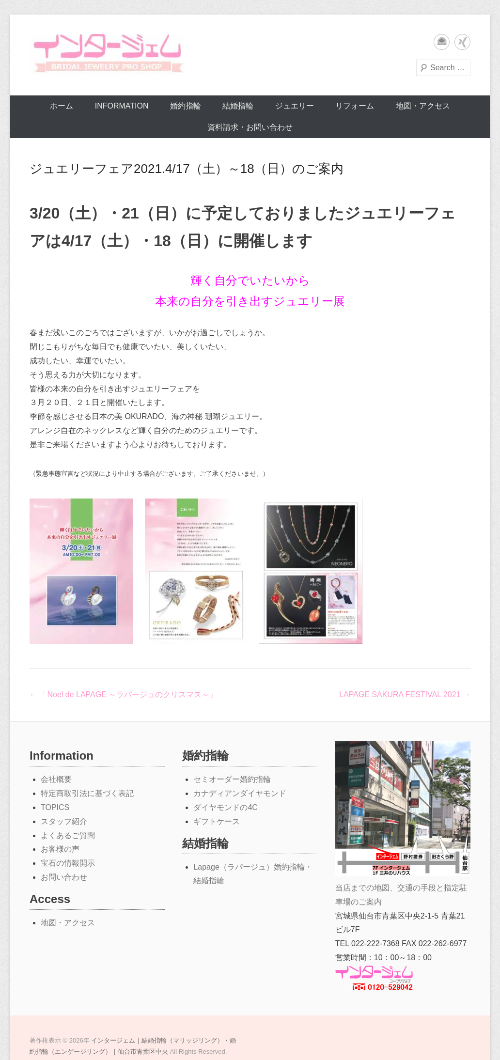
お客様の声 (60, 849)
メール (442, 42)
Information (122, 106)
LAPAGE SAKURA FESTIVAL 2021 (404, 694)
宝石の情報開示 (68, 863)
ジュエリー (294, 106)
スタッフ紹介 (64, 821)
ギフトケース (216, 821)
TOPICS (55, 807)
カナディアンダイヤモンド (239, 793)
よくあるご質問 (68, 835)
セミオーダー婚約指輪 (232, 779)
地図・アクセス (423, 106)
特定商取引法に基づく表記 (87, 793)
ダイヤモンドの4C (225, 807)
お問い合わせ (64, 877)
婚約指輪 (185, 106)
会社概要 (56, 779)
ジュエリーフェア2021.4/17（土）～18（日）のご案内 (187, 168)
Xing (462, 42)
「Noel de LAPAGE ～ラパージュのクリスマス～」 (123, 694)
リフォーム (354, 106)
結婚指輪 (237, 106)
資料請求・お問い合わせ (250, 127)
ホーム (61, 106)
